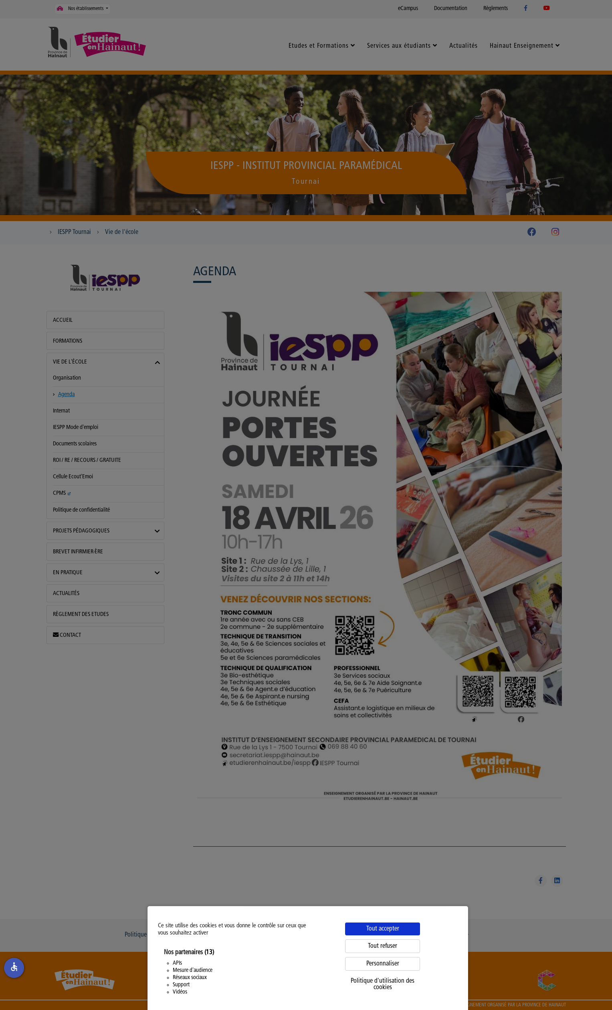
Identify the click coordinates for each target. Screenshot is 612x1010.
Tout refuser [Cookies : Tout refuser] (382, 946)
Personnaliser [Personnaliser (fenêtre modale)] (382, 964)
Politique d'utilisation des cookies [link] (382, 984)
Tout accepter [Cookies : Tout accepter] (382, 929)
